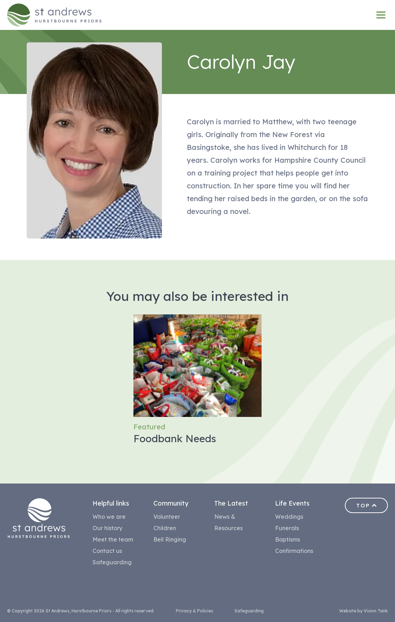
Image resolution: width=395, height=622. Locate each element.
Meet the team (113, 539)
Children (164, 528)
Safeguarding (112, 562)
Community (170, 503)
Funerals (287, 528)
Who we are (109, 516)
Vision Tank (376, 610)
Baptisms (287, 539)
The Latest (231, 503)
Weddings (289, 516)
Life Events (292, 503)
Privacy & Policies (194, 610)
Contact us (107, 550)
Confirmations (294, 550)
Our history (107, 528)
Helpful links (111, 503)
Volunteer (166, 516)
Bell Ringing (169, 539)
